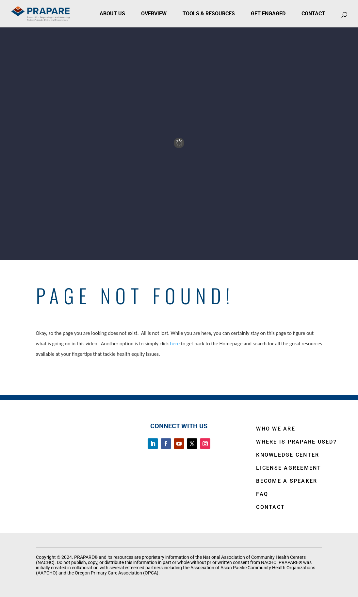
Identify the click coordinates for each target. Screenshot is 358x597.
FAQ (262, 494)
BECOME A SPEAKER (286, 481)
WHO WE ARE (275, 429)
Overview (154, 13)
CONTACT (270, 507)
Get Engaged (268, 13)
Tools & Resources (209, 13)
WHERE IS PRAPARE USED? (296, 442)
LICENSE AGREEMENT (288, 468)
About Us (112, 13)
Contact (313, 13)
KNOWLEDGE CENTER (287, 455)
